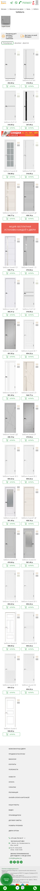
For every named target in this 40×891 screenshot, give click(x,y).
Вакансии (12, 759)
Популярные (7, 43)
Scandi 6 (10, 643)
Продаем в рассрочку (17, 754)
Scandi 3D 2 (29, 476)
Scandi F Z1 (10, 267)
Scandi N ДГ (29, 213)
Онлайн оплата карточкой (19, 797)
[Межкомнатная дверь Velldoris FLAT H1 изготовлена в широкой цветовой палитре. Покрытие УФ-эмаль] (10, 105)
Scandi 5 (10, 728)
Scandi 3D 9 (10, 685)
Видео (11, 810)
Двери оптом (14, 831)
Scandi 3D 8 (29, 643)
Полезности (13, 769)
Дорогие (26, 43)
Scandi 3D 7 (29, 351)
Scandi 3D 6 (10, 601)
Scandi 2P (29, 434)
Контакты (12, 764)
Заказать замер (6, 879)
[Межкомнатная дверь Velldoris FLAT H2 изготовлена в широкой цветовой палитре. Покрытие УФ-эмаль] (29, 292)
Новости (12, 777)
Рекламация (13, 792)
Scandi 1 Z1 (28, 267)
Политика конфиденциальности (10, 868)
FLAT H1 (10, 122)
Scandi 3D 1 (10, 392)
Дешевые (18, 43)
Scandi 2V (10, 518)
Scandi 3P (10, 560)
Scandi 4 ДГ (10, 351)
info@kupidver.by (16, 858)
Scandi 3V (29, 560)
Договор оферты (15, 820)
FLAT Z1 (29, 122)
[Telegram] (11, 3)
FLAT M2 (29, 171)
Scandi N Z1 (10, 213)
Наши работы (14, 805)
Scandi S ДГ (10, 434)
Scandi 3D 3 (10, 476)
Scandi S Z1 (28, 392)
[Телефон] (25, 3)
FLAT (10, 80)
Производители (15, 815)
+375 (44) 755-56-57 (18, 838)
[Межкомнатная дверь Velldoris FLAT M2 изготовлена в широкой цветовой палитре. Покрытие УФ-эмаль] (29, 154)
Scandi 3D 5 (29, 601)
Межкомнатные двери (17, 749)
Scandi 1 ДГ (10, 309)
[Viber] (16, 3)
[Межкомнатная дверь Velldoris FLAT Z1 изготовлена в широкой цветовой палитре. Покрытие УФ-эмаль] (29, 105)
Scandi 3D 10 (29, 686)
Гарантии (12, 787)
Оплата (11, 782)
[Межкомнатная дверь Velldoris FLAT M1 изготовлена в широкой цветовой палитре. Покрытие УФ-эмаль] (29, 63)
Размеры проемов (16, 825)
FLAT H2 (29, 309)
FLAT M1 (29, 80)
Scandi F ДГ (29, 518)
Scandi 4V (10, 171)
